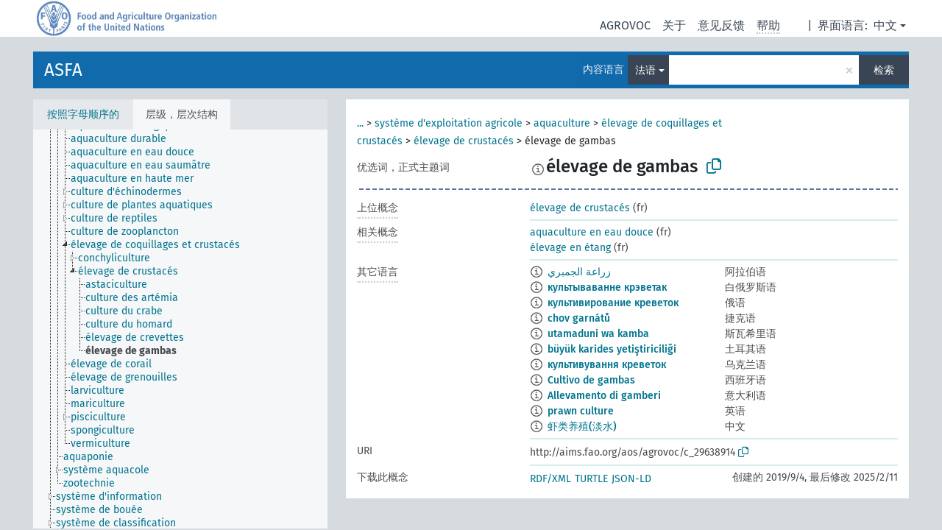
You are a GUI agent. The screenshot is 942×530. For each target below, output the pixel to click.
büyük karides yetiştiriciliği (612, 349)
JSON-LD (631, 479)
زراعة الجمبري (579, 272)
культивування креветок (607, 364)
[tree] (180, 329)
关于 (674, 25)
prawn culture (581, 411)
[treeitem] (125, 139)
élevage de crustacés (464, 141)
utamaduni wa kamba (598, 334)
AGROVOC (625, 25)
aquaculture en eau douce (592, 232)
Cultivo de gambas (591, 380)
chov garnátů (579, 318)
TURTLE (591, 479)
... (360, 123)
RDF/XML (550, 479)
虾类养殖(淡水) (582, 426)
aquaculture (562, 123)
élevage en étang (570, 247)
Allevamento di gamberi (604, 395)
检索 (884, 70)
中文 (885, 25)
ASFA (63, 70)
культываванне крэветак (607, 287)
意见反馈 (721, 25)
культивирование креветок (613, 303)
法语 (645, 70)
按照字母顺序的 (83, 114)
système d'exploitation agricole (449, 123)
